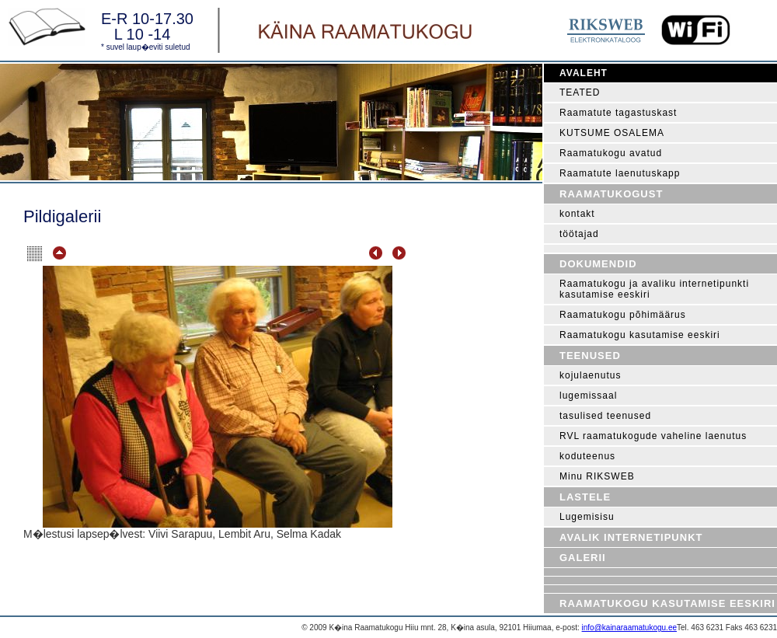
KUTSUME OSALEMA (611, 132)
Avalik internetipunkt (630, 537)
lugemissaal (588, 395)
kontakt (577, 213)
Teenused (590, 355)
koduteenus (587, 456)
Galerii (582, 557)
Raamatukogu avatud (610, 153)
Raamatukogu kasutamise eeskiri (639, 334)
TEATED (579, 92)
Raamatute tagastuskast (618, 112)
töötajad (579, 233)
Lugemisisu (587, 516)
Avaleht (583, 73)
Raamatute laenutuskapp (619, 173)
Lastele (585, 497)
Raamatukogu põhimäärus (622, 314)
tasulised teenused (605, 415)
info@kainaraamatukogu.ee (629, 627)
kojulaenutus (590, 375)
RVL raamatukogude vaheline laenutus (653, 436)
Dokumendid (598, 264)
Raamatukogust (611, 194)
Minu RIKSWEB (597, 476)
